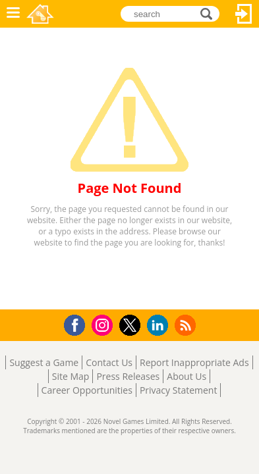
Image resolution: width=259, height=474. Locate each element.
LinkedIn (160, 325)
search (209, 12)
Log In (243, 14)
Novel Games (40, 14)
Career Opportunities (87, 390)
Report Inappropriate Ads (194, 362)
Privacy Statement (178, 390)
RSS (187, 324)
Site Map (71, 376)
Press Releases (127, 376)
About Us (186, 376)
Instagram (104, 324)
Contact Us (109, 362)
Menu (13, 13)
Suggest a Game (43, 362)
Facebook (78, 323)
